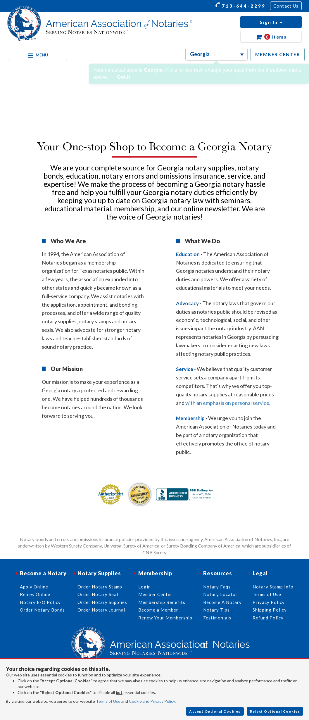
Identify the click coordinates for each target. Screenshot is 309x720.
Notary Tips (216, 609)
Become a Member (158, 609)
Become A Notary (222, 602)
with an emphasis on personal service (227, 403)
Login (144, 586)
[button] (271, 22)
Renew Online (35, 594)
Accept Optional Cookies (215, 711)
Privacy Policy (269, 602)
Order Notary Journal (101, 609)
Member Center (155, 594)
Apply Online (34, 586)
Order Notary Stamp (99, 586)
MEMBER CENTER (277, 54)
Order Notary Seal (97, 594)
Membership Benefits (161, 602)
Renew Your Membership (165, 617)
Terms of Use (108, 701)
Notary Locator (220, 594)
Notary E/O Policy (40, 602)
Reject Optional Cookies (275, 711)
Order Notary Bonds (42, 609)
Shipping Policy (270, 609)
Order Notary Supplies (102, 602)
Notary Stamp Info (273, 586)
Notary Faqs (217, 586)
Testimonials (217, 617)
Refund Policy (268, 617)
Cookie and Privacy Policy (152, 701)
